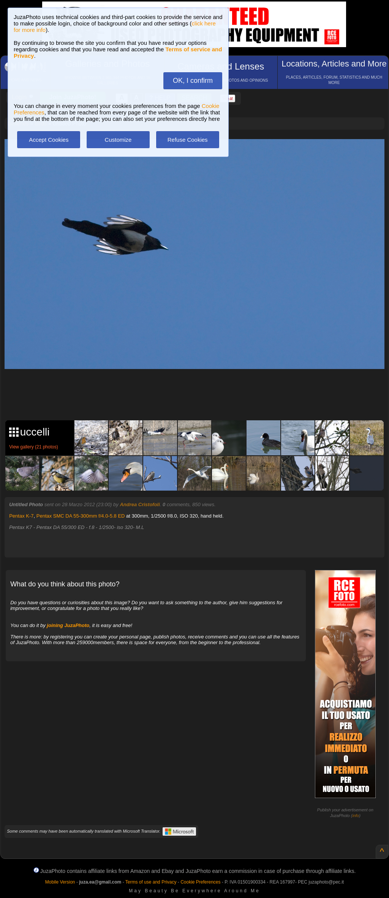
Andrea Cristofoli (140, 504)
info (355, 815)
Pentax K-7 (21, 516)
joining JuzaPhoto (68, 625)
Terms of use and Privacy (151, 882)
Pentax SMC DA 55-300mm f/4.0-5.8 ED (80, 516)
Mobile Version (60, 882)
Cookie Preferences (200, 882)
